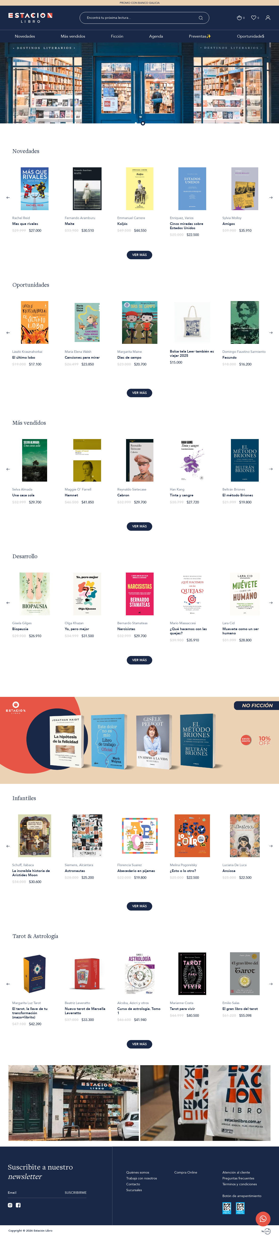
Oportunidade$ (250, 36)
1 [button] (136, 123)
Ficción (117, 36)
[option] (35, 197)
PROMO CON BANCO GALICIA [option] (140, 3)
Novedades (25, 36)
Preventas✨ (200, 36)
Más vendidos (73, 36)
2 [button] (143, 123)
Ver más (139, 255)
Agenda (156, 36)
